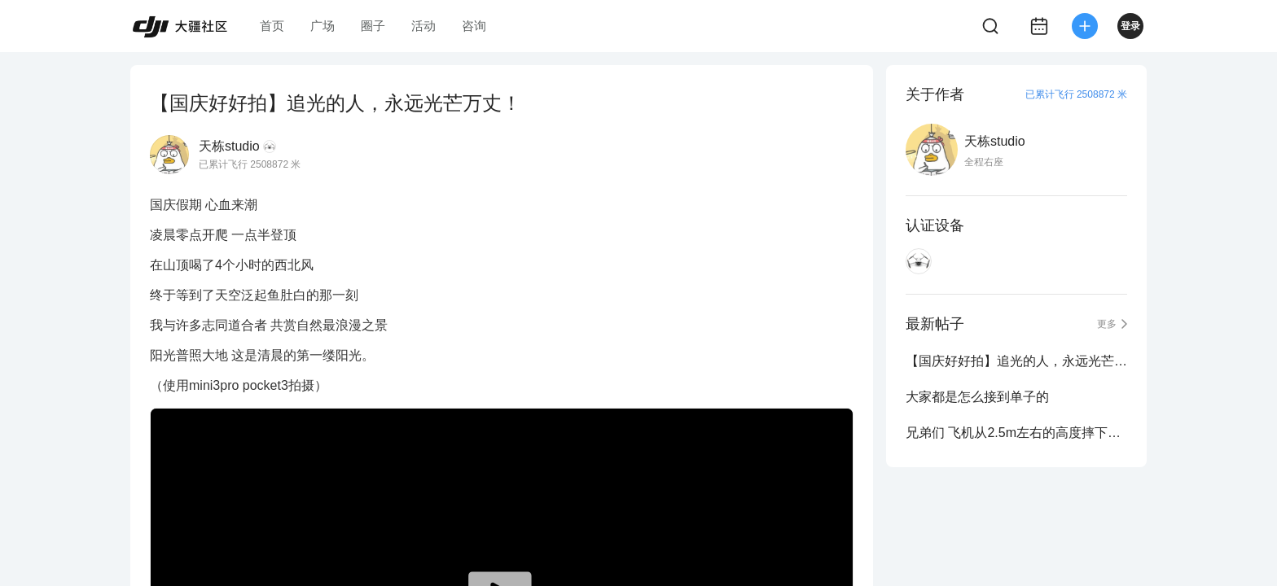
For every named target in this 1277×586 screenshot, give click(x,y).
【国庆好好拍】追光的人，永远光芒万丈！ (1016, 361)
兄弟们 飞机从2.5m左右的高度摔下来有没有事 (1016, 433)
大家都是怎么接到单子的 (977, 397)
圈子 (373, 26)
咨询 (474, 26)
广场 (322, 26)
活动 (423, 26)
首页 (272, 26)
